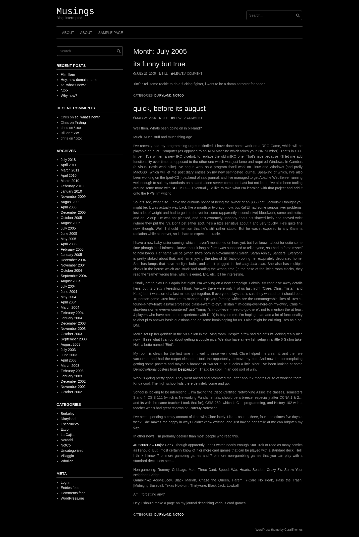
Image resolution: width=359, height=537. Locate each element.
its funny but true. (160, 64)
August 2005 (71, 223)
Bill (164, 73)
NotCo (178, 95)
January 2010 (71, 191)
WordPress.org (72, 498)
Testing (80, 122)
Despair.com (188, 369)
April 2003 (69, 360)
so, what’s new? (73, 85)
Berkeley (67, 414)
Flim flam (68, 74)
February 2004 (72, 313)
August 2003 (71, 344)
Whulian (67, 461)
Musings (75, 12)
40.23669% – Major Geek (153, 445)
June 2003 (69, 355)
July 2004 (68, 286)
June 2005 (69, 234)
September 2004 (74, 276)
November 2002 (73, 387)
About (68, 33)
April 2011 (69, 165)
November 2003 (73, 329)
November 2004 (73, 265)
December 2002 (73, 381)
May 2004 (68, 297)
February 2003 (72, 371)
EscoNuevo (70, 424)
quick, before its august (169, 108)
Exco (65, 429)
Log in (65, 482)
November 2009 (73, 197)
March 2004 (70, 307)
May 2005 (68, 239)
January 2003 (71, 376)
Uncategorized (72, 451)
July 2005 (68, 228)
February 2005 (72, 249)
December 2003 (73, 323)
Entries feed (70, 488)
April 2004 (69, 302)
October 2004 (71, 270)
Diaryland (162, 95)
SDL (175, 188)
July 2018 (68, 160)
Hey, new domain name (79, 80)
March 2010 (70, 181)
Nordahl (67, 440)
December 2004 (73, 260)
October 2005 (71, 218)
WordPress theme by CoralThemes (279, 529)
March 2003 (70, 366)
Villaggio (67, 456)
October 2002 (71, 392)
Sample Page (110, 33)
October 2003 (71, 334)
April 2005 (69, 244)
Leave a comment (188, 73)
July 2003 (68, 350)
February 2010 (72, 186)
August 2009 (71, 202)
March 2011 (70, 170)
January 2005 (71, 255)
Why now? (69, 96)
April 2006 (69, 207)
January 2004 (71, 318)
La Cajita (68, 435)
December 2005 (73, 212)
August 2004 (71, 281)
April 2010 (69, 175)
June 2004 (69, 292)
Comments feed (73, 493)
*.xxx (64, 90)
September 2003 (74, 339)
